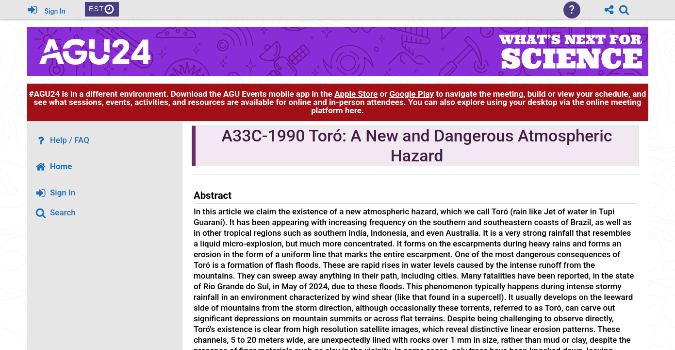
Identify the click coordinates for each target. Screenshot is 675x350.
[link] (624, 9)
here (353, 110)
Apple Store (356, 94)
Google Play (412, 94)
